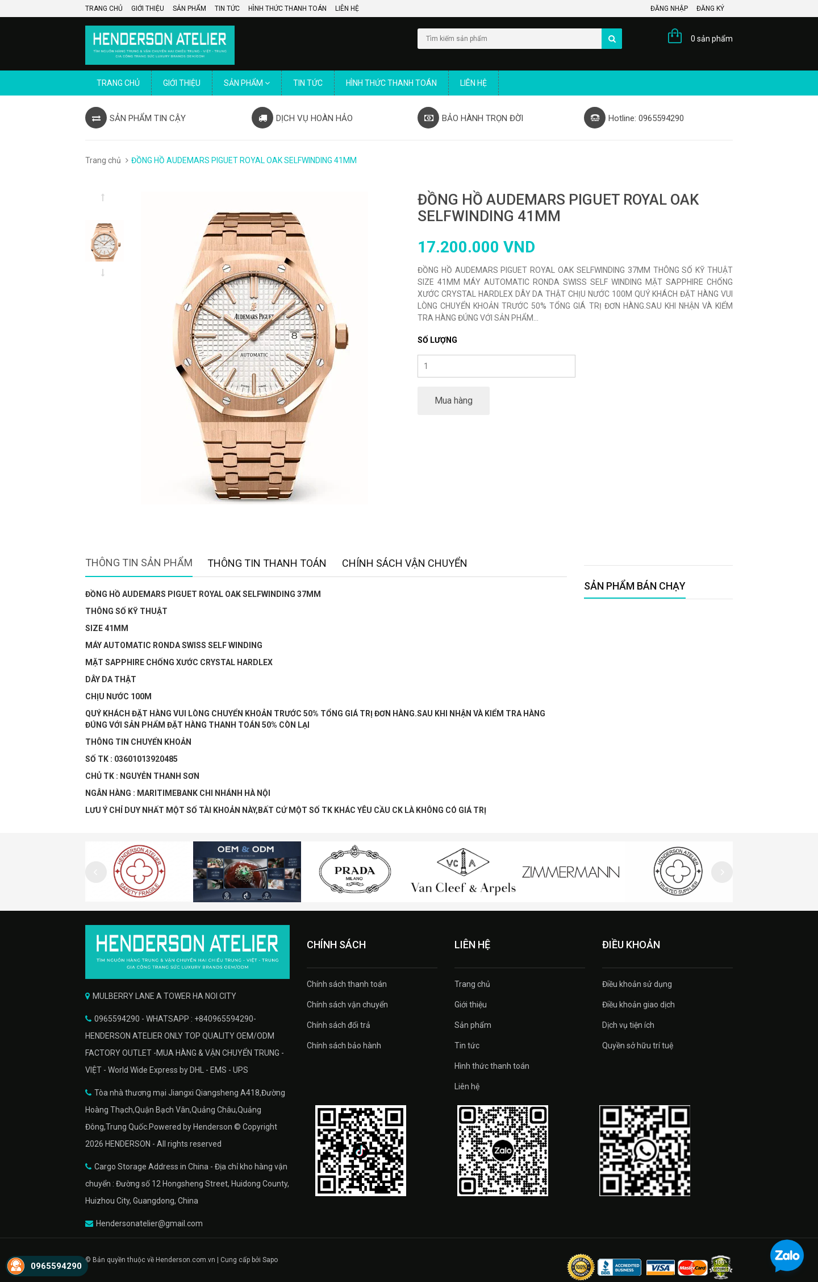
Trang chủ (104, 9)
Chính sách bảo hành (344, 1045)
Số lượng (437, 340)
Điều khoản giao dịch (638, 1004)
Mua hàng (454, 400)
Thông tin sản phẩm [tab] (139, 563)
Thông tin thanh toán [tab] (267, 563)
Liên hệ (347, 9)
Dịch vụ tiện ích (628, 1025)
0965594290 (56, 1266)
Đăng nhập (669, 9)
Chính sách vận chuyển (347, 1004)
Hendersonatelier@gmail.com (149, 1223)
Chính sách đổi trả (338, 1025)
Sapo (270, 1260)
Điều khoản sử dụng (637, 984)
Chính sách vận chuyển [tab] (405, 563)
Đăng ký (710, 9)
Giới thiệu (147, 9)
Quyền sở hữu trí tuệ (637, 1045)
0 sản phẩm (712, 38)
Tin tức (227, 9)
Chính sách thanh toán (347, 984)
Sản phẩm (189, 9)
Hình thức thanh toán (287, 9)
